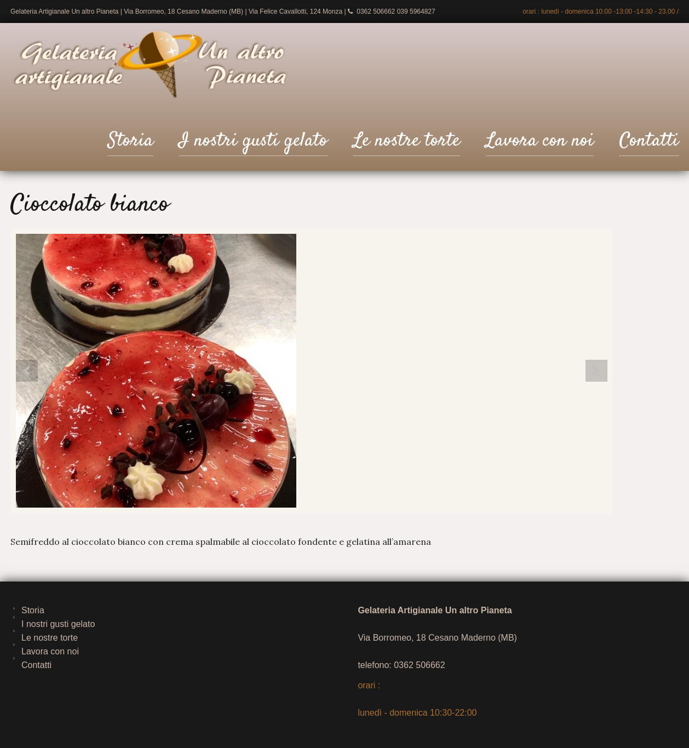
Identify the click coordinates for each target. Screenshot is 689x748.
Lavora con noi (540, 140)
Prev (27, 371)
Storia (130, 140)
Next (596, 371)
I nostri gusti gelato (253, 140)
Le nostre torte (406, 140)
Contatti (649, 140)
